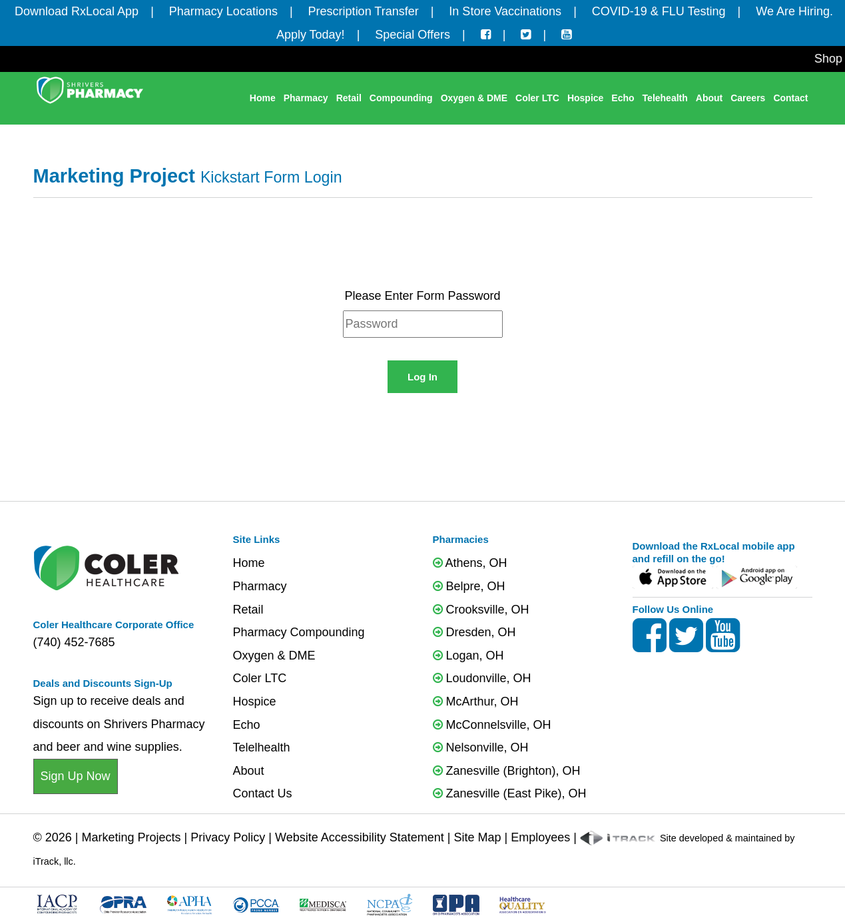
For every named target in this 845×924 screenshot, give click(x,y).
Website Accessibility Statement (359, 837)
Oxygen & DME (474, 98)
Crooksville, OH (481, 609)
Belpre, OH (469, 586)
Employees (540, 837)
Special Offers (412, 34)
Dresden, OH (474, 632)
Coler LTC (537, 98)
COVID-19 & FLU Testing (659, 11)
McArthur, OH (476, 701)
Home (263, 98)
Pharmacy (306, 98)
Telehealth (665, 98)
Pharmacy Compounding (299, 632)
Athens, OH (470, 563)
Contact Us (262, 793)
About (709, 98)
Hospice (585, 98)
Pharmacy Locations (223, 11)
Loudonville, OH (482, 678)
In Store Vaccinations (505, 11)
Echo (622, 98)
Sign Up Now (76, 776)
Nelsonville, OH (481, 747)
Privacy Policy (227, 837)
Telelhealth (261, 747)
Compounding (401, 98)
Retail (349, 98)
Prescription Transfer (363, 11)
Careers (747, 98)
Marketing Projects (131, 837)
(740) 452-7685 (74, 642)
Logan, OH (468, 655)
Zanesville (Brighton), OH (507, 770)
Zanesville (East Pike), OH (510, 793)
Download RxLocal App (77, 11)
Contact (790, 98)
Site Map (477, 837)
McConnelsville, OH (492, 724)
